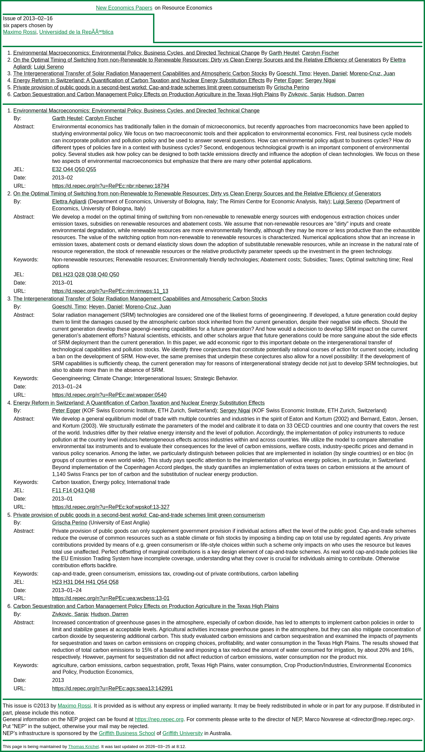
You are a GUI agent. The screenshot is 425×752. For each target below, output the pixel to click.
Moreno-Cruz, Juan (372, 73)
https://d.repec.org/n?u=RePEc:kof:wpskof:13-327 (111, 507)
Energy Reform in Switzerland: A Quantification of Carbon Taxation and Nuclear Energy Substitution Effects (139, 80)
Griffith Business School (127, 733)
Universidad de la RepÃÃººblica (76, 32)
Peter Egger (288, 80)
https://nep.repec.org (159, 719)
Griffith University (182, 733)
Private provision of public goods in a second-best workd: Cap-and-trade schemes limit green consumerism (139, 87)
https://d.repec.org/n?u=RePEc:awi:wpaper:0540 (109, 395)
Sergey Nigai (320, 80)
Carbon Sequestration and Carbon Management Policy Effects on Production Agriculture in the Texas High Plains (146, 94)
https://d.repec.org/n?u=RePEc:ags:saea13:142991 (112, 688)
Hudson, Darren (345, 94)
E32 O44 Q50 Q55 (74, 169)
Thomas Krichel (83, 746)
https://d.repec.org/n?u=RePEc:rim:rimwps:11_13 (110, 291)
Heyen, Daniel (330, 73)
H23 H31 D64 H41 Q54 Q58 (85, 582)
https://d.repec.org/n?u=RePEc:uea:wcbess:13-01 (111, 598)
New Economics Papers (124, 8)
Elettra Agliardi (69, 201)
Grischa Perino (291, 87)
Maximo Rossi (19, 32)
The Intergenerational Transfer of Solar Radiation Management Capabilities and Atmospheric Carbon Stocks (140, 73)
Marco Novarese (324, 719)
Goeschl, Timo (293, 73)
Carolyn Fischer (320, 53)
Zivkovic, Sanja (306, 94)
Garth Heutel (284, 53)
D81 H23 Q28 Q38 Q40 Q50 (85, 274)
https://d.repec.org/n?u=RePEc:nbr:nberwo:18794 (110, 186)
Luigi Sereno (49, 67)
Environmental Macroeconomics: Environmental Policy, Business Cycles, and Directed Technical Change (136, 53)
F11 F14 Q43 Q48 (73, 490)
